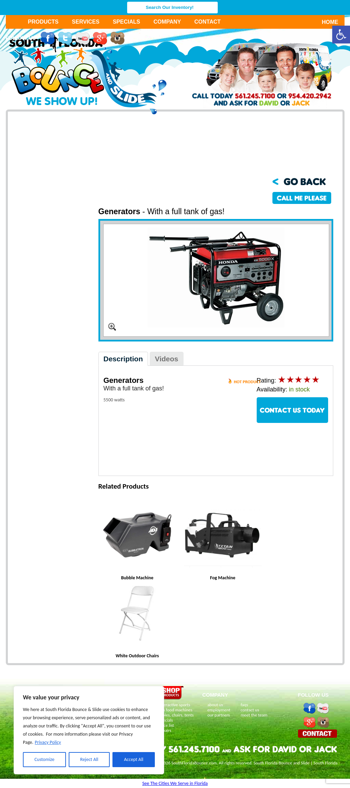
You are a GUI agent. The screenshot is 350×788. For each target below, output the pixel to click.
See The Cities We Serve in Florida (175, 783)
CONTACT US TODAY (292, 410)
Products (43, 22)
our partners (218, 715)
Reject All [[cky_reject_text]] (89, 759)
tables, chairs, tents (176, 715)
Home (326, 22)
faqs (244, 704)
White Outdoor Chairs (137, 656)
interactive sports (174, 704)
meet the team (254, 715)
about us (215, 704)
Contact (207, 22)
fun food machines (175, 709)
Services (85, 22)
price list (166, 725)
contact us (250, 709)
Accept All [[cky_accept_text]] (134, 759)
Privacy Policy (48, 742)
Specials (126, 22)
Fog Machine (222, 578)
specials (166, 720)
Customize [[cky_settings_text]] (45, 759)
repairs (165, 730)
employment (218, 709)
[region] (89, 730)
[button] (341, 34)
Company (167, 22)
